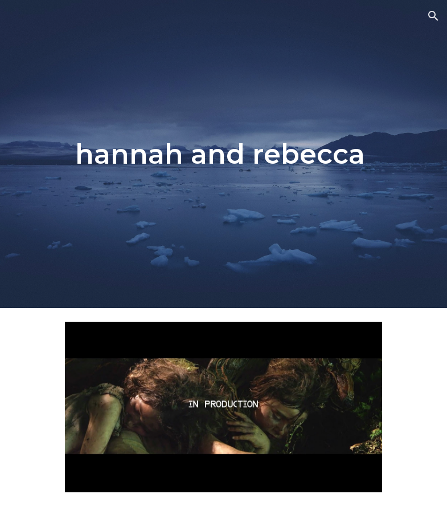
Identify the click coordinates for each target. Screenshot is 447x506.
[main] (223, 154)
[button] (433, 16)
